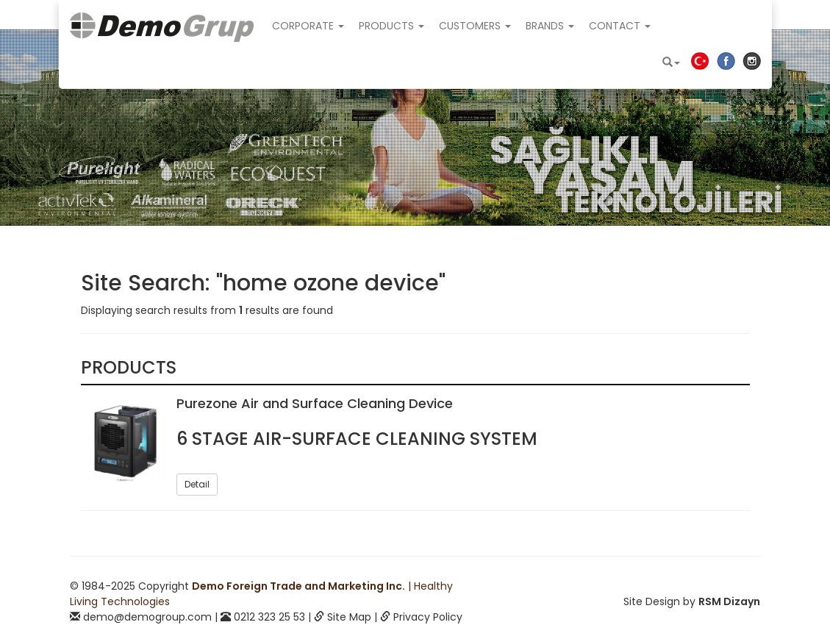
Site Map (349, 617)
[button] (671, 62)
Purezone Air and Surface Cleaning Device (314, 403)
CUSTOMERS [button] (475, 25)
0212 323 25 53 (269, 617)
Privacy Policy (427, 617)
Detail (197, 484)
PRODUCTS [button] (391, 25)
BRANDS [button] (550, 25)
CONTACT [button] (620, 25)
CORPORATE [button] (308, 25)
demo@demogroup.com (147, 617)
